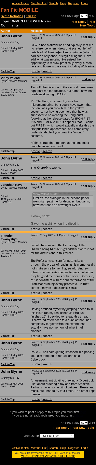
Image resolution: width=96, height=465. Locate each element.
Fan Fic (31, 16)
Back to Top (8, 71)
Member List (38, 3)
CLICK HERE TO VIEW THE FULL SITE (48, 456)
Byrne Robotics (12, 16)
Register (73, 3)
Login (84, 3)
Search (53, 3)
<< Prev (66, 16)
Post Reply (78, 21)
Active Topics (20, 3)
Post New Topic (87, 23)
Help (63, 3)
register (79, 415)
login (83, 412)
